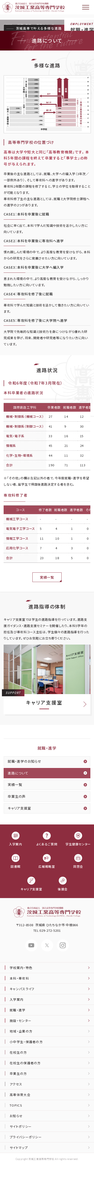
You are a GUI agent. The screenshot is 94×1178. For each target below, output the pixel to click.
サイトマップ (19, 1147)
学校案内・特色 (21, 967)
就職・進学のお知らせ (24, 761)
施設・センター (20, 1020)
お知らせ (16, 1116)
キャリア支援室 (19, 808)
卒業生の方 (18, 1073)
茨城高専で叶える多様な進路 (39, 28)
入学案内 (16, 999)
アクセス (16, 1084)
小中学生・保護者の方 (26, 1041)
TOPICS (16, 1105)
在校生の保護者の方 (25, 1063)
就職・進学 (47, 748)
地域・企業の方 (21, 1031)
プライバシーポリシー (26, 1137)
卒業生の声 (17, 796)
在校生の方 (18, 1052)
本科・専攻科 (19, 978)
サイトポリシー (21, 1126)
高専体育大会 (20, 1094)
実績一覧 (47, 577)
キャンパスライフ (22, 989)
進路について (18, 773)
